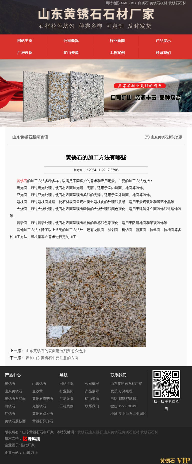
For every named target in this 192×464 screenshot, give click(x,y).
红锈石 (10, 414)
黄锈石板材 (158, 3)
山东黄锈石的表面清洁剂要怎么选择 (56, 351)
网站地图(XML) (118, 3)
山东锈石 (39, 384)
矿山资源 (71, 53)
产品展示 (163, 41)
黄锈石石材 (177, 3)
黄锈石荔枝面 (15, 421)
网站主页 (24, 41)
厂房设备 (24, 53)
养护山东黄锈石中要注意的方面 (52, 358)
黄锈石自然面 (15, 399)
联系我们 (163, 53)
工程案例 (117, 53)
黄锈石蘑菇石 (42, 399)
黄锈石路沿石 (42, 414)
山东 (27, 453)
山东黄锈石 (13, 391)
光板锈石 (39, 406)
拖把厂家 (28, 445)
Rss (133, 3)
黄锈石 (10, 384)
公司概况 (71, 41)
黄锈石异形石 (42, 421)
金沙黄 (37, 391)
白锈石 (143, 3)
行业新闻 (117, 41)
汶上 (34, 453)
